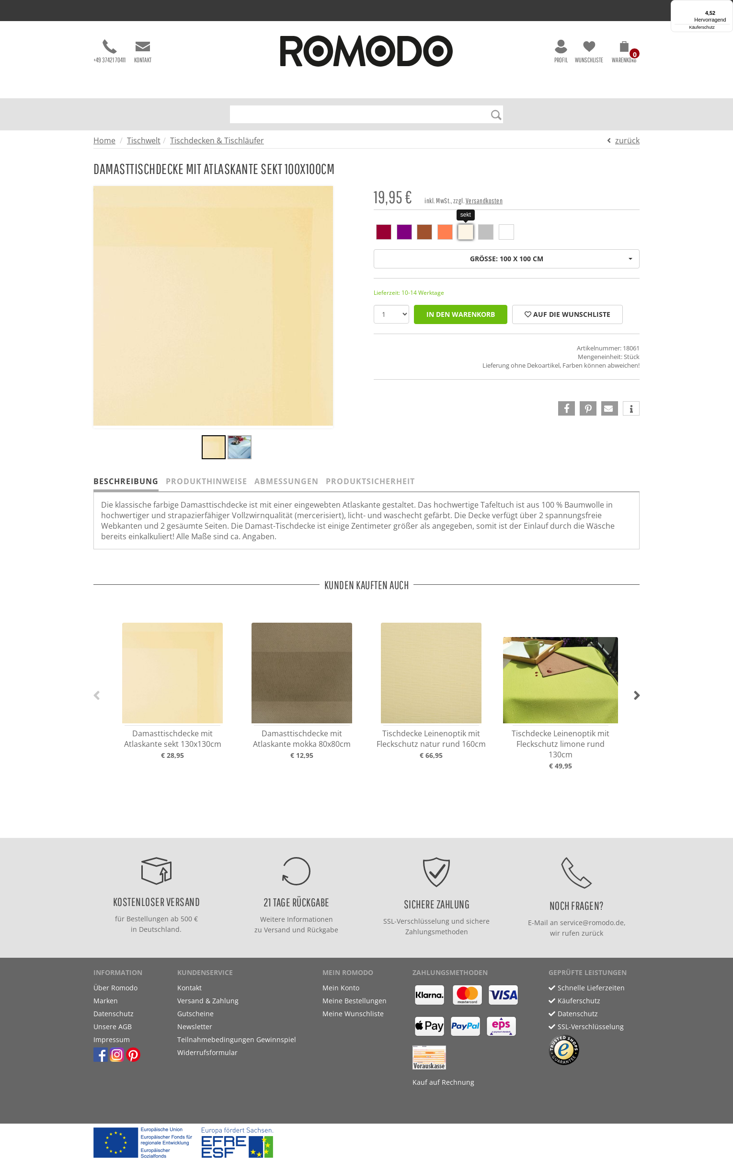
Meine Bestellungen (354, 1000)
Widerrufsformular (207, 1052)
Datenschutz (113, 1013)
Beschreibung (126, 481)
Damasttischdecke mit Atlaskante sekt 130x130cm (172, 738)
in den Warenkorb (460, 314)
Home (104, 140)
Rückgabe (322, 929)
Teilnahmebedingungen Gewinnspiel (236, 1039)
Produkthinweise (206, 481)
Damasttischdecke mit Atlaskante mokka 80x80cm (302, 738)
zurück (627, 140)
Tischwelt (143, 140)
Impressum (111, 1039)
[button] (624, 53)
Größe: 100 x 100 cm (551, 258)
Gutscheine (195, 1013)
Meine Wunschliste (353, 1013)
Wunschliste (589, 51)
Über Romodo (115, 987)
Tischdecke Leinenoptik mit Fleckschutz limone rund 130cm (560, 744)
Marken (105, 1000)
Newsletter (194, 1026)
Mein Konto (340, 987)
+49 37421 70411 (109, 51)
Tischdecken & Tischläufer (217, 140)
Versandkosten (484, 201)
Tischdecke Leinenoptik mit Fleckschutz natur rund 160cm (431, 738)
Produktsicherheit (370, 481)
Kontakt (142, 51)
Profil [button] (561, 51)
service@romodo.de (592, 922)
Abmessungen (286, 481)
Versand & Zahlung (208, 1000)
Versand (277, 929)
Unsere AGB (112, 1026)
